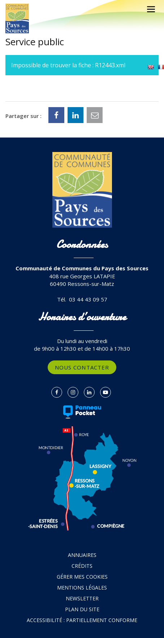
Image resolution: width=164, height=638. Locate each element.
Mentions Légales (82, 587)
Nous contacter (82, 367)
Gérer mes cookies (82, 576)
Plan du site (82, 609)
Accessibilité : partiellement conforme (82, 620)
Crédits (82, 565)
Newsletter (82, 598)
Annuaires (82, 555)
